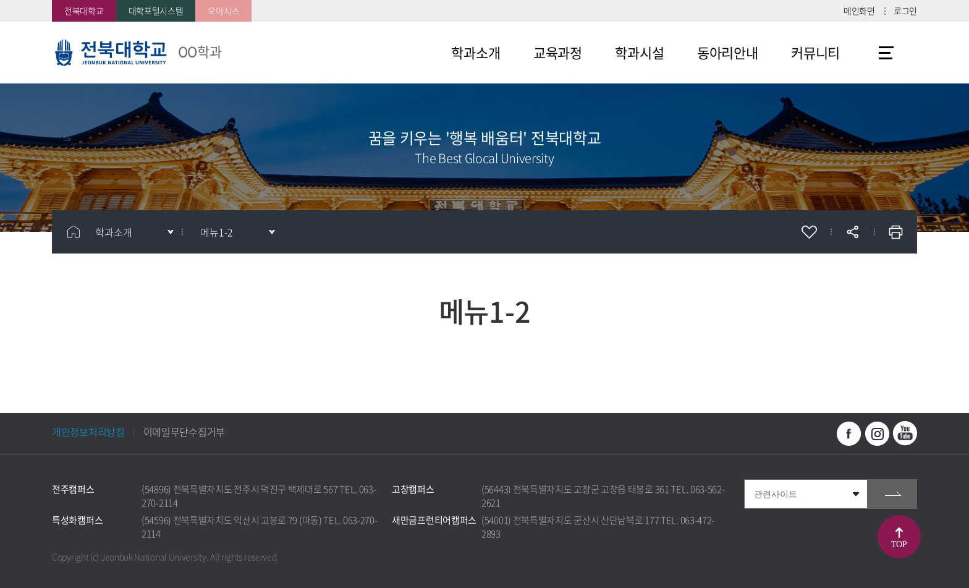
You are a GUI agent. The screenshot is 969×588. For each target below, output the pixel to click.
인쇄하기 (895, 232)
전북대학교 (84, 10)
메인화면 (859, 10)
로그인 (905, 10)
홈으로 (73, 232)
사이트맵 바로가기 (886, 52)
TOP (899, 544)
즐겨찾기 (809, 232)
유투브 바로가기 (904, 433)
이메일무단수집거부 (184, 431)
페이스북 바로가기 (849, 433)
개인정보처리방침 (88, 431)
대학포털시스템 (156, 10)
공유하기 (852, 232)
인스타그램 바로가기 (877, 433)
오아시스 (223, 10)
